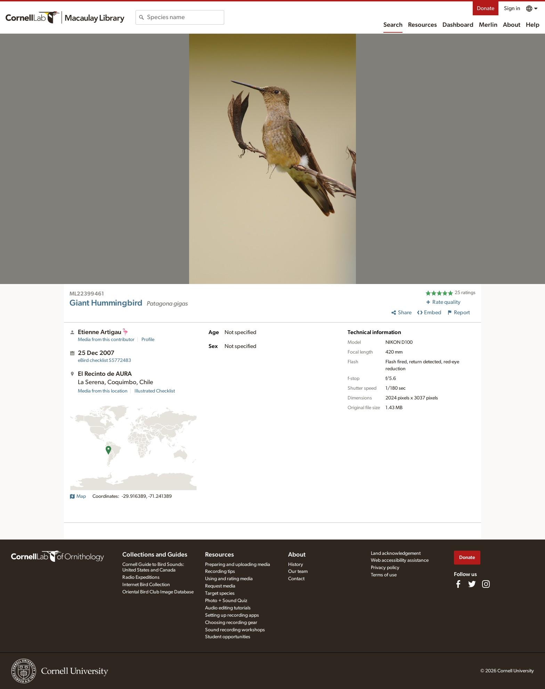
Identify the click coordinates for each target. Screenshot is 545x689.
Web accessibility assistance (400, 560)
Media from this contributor (106, 339)
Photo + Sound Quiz (226, 600)
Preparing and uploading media (237, 564)
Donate (485, 8)
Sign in (512, 8)
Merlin (488, 25)
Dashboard (457, 25)
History (295, 564)
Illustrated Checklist (155, 391)
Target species (220, 593)
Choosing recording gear (231, 622)
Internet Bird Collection (146, 584)
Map (78, 496)
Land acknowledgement (396, 553)
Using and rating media (229, 578)
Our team (298, 571)
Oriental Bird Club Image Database (158, 592)
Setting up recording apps (232, 615)
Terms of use (384, 575)
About (511, 25)
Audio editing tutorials (228, 608)
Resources (422, 25)
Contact (296, 578)
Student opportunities (227, 636)
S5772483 (104, 360)
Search (392, 25)
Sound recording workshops (235, 629)
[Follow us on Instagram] (486, 584)
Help (532, 25)
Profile (147, 339)
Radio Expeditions (141, 577)
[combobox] (185, 17)
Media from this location (103, 391)
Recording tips (220, 571)
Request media (220, 586)
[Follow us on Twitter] (472, 584)
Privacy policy (385, 567)
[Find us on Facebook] (458, 584)
